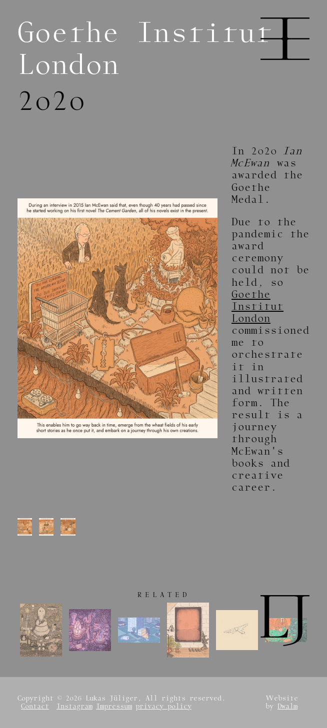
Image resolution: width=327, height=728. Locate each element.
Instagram (74, 706)
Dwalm (288, 706)
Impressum (114, 706)
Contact (35, 706)
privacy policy (164, 706)
